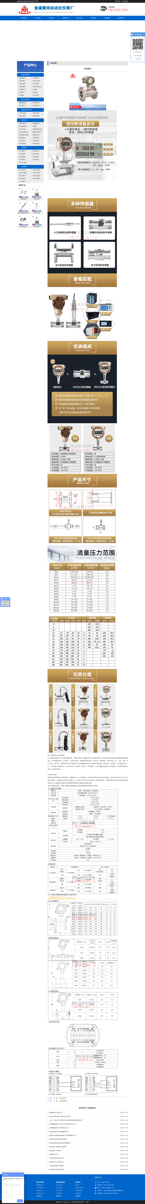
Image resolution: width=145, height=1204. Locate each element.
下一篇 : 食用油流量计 (60, 1101)
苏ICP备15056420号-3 (111, 1193)
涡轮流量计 (22, 81)
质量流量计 (22, 86)
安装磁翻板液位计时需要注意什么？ (59, 1128)
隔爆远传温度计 (37, 132)
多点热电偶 (22, 129)
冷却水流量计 (37, 170)
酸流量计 (35, 92)
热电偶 (35, 126)
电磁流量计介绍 (53, 1154)
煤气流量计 (36, 154)
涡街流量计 (36, 78)
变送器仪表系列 (26, 110)
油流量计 (22, 92)
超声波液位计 (37, 103)
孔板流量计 (22, 84)
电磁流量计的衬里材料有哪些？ (58, 1139)
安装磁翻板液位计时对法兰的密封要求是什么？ (63, 1124)
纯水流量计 (22, 175)
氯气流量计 (36, 151)
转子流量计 (36, 84)
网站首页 (117, 1)
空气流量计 (36, 159)
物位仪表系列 (25, 99)
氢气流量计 (22, 154)
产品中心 (52, 18)
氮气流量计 (22, 157)
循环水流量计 (23, 173)
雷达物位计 (22, 105)
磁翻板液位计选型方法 (55, 1112)
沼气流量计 (22, 151)
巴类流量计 (22, 89)
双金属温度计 (23, 126)
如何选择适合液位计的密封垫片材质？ (60, 1116)
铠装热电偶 (22, 143)
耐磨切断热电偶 (23, 135)
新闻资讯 (66, 18)
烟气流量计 (22, 159)
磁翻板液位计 (23, 103)
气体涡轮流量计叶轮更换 (56, 1166)
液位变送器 (22, 116)
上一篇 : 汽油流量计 (59, 1098)
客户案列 (93, 18)
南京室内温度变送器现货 (56, 1169)
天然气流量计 (23, 162)
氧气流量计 (36, 157)
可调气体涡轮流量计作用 (56, 1158)
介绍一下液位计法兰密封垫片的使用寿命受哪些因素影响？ (66, 1120)
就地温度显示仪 (23, 132)
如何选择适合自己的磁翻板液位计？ (59, 1131)
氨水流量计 (22, 178)
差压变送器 (36, 113)
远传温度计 (22, 140)
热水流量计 (22, 170)
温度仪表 (24, 120)
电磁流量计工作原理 (55, 1150)
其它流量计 (36, 95)
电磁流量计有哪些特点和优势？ (58, 1147)
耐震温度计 (22, 138)
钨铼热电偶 (36, 140)
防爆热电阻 (36, 138)
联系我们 (121, 18)
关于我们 (38, 18)
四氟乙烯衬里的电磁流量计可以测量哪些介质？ (63, 1135)
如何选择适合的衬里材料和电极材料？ (60, 1143)
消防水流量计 (37, 173)
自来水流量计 (37, 175)
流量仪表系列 (25, 75)
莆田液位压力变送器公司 (56, 1162)
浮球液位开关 (37, 105)
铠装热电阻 (22, 123)
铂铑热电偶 (36, 123)
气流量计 (22, 95)
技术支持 (79, 18)
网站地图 (125, 1)
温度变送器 (36, 116)
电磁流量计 (22, 78)
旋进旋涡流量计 (37, 86)
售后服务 (107, 18)
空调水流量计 (37, 178)
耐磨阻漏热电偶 (37, 129)
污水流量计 (22, 181)
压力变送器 (22, 113)
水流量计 (35, 89)
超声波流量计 (37, 81)
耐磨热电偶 (36, 143)
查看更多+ (39, 1196)
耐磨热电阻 (36, 135)
